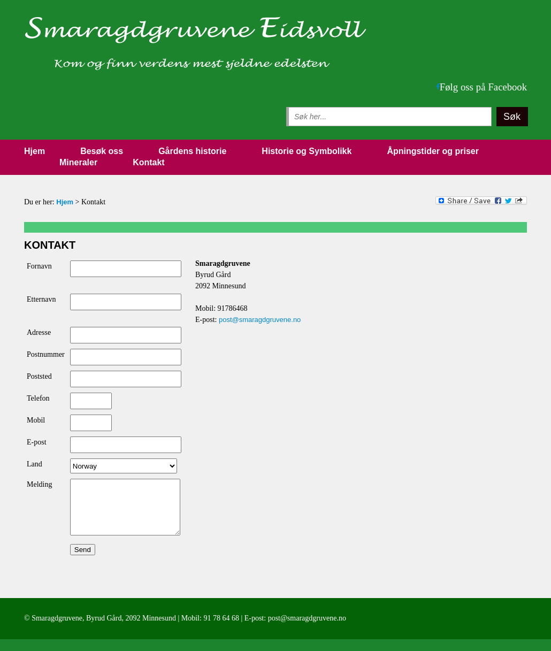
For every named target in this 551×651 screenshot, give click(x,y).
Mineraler (78, 162)
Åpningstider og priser (433, 151)
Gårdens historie (192, 151)
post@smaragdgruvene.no (260, 320)
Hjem (34, 151)
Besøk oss (101, 151)
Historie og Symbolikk (306, 151)
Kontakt (149, 162)
